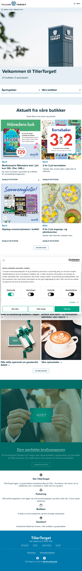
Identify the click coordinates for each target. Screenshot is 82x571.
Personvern (31, 552)
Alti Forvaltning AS (50, 561)
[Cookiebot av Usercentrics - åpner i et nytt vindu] (70, 260)
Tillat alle (67, 309)
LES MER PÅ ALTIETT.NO (41, 465)
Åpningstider (25, 545)
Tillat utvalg (41, 309)
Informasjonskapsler (47, 552)
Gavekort (58, 545)
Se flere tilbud (41, 248)
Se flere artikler (41, 371)
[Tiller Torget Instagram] (44, 559)
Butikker (35, 545)
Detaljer (72, 302)
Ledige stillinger (46, 545)
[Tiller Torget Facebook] (37, 559)
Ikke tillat (15, 309)
